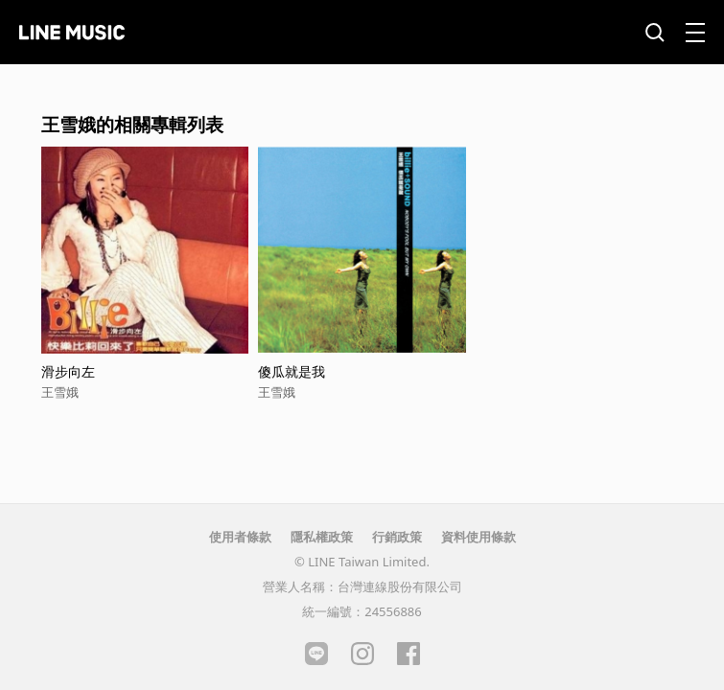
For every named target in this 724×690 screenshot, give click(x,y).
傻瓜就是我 (291, 371)
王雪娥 (60, 392)
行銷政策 (397, 536)
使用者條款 (240, 536)
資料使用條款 (478, 536)
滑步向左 (68, 371)
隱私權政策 (322, 536)
